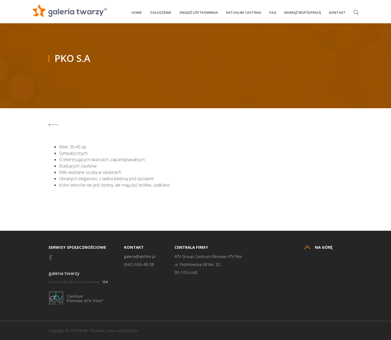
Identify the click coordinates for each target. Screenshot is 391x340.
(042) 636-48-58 (139, 264)
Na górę (318, 247)
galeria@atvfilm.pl (139, 257)
